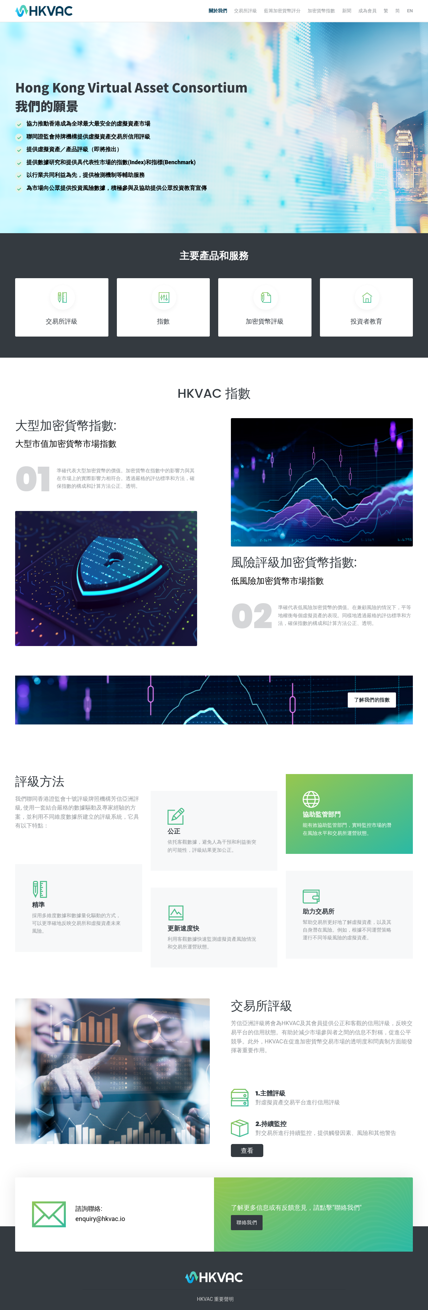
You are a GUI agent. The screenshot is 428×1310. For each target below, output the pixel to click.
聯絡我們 (247, 1222)
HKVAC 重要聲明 (215, 1299)
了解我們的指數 (372, 700)
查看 (247, 1150)
